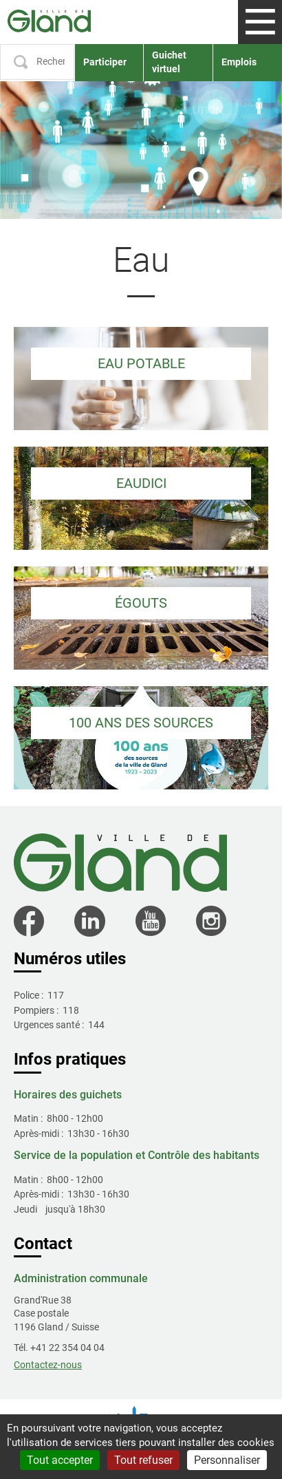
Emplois (239, 61)
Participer (105, 61)
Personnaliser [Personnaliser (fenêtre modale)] (227, 1460)
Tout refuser (143, 1460)
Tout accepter (60, 1460)
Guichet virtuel (169, 62)
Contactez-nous (48, 1364)
